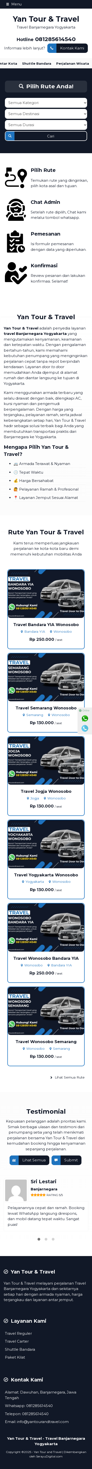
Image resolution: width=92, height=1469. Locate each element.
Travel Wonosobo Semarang (46, 1041)
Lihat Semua (28, 1160)
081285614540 (55, 39)
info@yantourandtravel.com (43, 1421)
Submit (65, 1160)
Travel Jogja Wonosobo (46, 791)
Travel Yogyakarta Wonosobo (46, 874)
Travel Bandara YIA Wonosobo (46, 624)
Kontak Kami (65, 48)
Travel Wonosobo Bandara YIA (46, 958)
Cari (29, 136)
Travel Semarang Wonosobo (46, 707)
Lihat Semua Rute (67, 1077)
